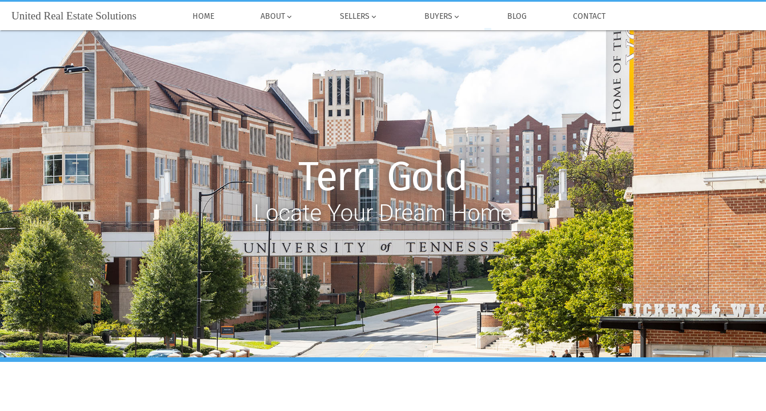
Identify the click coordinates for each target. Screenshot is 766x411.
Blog (517, 16)
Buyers (442, 16)
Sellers (358, 16)
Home (203, 16)
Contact (589, 16)
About (276, 16)
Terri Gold (383, 177)
